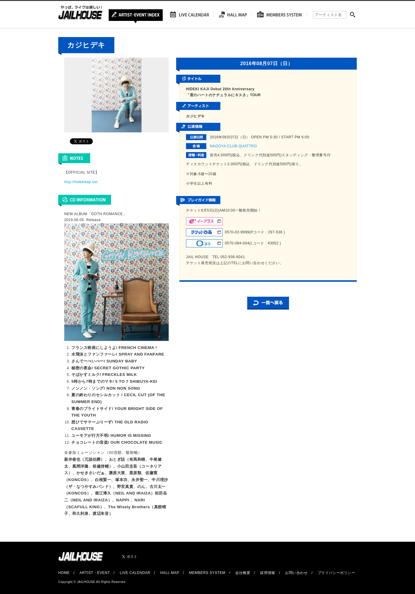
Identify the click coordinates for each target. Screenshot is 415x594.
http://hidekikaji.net (81, 182)
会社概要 (242, 573)
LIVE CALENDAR (135, 573)
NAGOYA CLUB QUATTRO (233, 146)
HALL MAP (169, 573)
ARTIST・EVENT (94, 573)
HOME (64, 573)
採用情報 (267, 573)
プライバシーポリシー (336, 573)
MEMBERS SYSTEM (207, 573)
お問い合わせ (296, 573)
